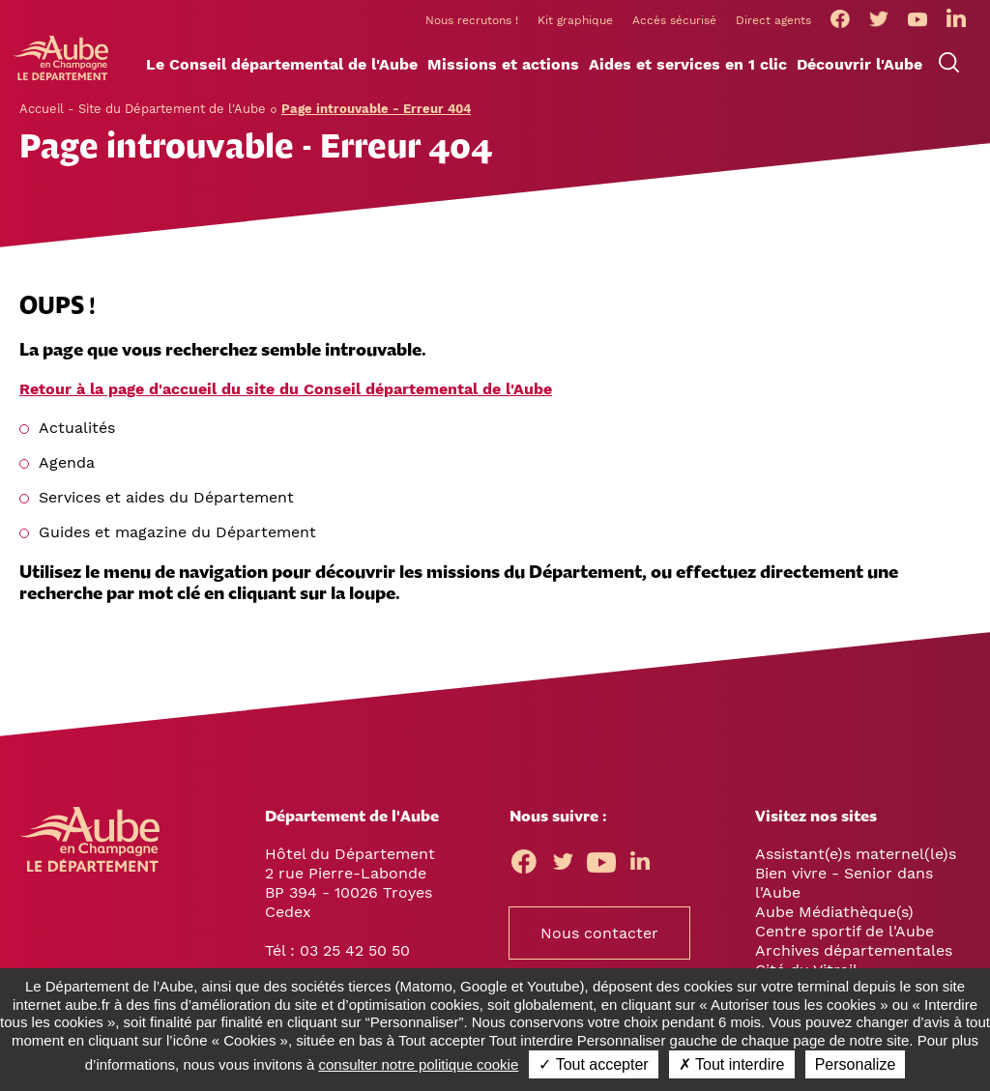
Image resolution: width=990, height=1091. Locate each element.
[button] (281, 64)
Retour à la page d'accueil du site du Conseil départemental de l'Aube (285, 389)
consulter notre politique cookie (419, 1064)
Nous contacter (599, 933)
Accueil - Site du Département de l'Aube (142, 108)
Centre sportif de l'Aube (844, 931)
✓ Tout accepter (593, 1064)
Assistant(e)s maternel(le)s (855, 854)
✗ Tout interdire (732, 1064)
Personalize (855, 1064)
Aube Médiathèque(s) (834, 912)
